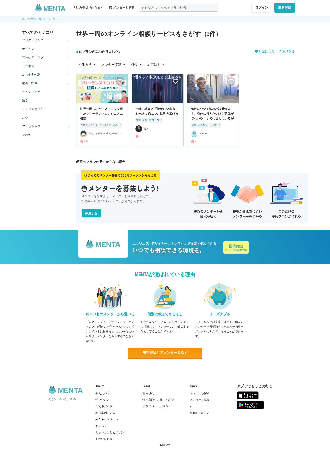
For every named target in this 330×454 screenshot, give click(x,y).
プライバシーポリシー (156, 406)
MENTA (166, 445)
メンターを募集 (122, 7)
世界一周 (36, 19)
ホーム (26, 19)
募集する (91, 213)
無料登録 (284, 7)
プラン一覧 (49, 19)
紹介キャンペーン (106, 419)
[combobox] (179, 8)
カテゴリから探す (89, 7)
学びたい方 (102, 399)
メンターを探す (200, 392)
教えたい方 (102, 392)
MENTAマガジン (199, 412)
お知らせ (101, 425)
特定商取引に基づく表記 (158, 399)
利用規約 (148, 392)
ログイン (261, 7)
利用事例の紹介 (105, 412)
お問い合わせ (104, 438)
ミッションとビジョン (109, 432)
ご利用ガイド (104, 406)
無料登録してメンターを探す (165, 353)
